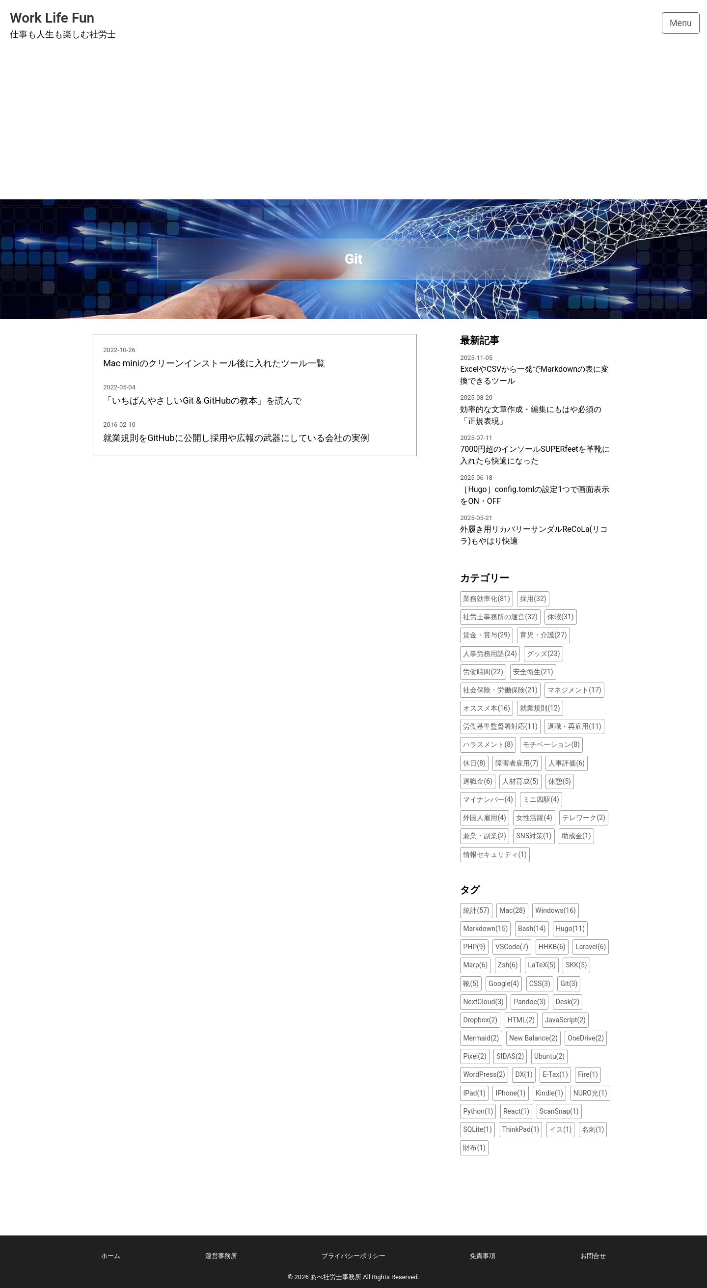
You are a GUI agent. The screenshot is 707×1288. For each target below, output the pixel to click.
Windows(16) (555, 910)
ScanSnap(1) (559, 1111)
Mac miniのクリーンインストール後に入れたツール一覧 (214, 363)
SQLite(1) (477, 1129)
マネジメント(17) (574, 690)
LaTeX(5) (542, 965)
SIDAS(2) (510, 1056)
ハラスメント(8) (488, 744)
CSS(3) (539, 983)
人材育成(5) (520, 781)
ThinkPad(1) (520, 1129)
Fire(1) (588, 1074)
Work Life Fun (52, 18)
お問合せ (593, 1256)
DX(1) (523, 1074)
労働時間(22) (483, 672)
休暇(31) (560, 617)
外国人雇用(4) (484, 818)
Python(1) (478, 1111)
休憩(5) (559, 781)
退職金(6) (477, 781)
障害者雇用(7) (517, 763)
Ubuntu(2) (549, 1056)
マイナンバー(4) (488, 799)
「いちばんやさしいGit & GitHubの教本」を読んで (202, 400)
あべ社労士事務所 (335, 1277)
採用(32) (533, 599)
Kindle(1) (549, 1093)
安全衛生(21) (533, 672)
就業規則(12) (540, 708)
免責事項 (482, 1256)
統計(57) (476, 910)
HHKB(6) (552, 947)
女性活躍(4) (534, 818)
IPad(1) (474, 1093)
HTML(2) (521, 1020)
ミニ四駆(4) (541, 799)
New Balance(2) (533, 1038)
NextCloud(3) (483, 1002)
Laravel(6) (590, 947)
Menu (681, 23)
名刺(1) (593, 1129)
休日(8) (474, 763)
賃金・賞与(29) (486, 635)
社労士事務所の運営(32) (500, 617)
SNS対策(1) (533, 836)
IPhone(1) (510, 1093)
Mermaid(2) (481, 1038)
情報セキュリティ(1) (495, 854)
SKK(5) (576, 965)
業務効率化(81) (486, 599)
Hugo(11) (570, 928)
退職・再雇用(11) (574, 726)
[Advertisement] (353, 125)
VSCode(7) (511, 947)
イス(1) (560, 1129)
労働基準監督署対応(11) (500, 726)
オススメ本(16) (486, 708)
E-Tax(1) (555, 1074)
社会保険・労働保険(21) (500, 690)
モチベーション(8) (551, 744)
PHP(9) (474, 947)
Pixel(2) (474, 1056)
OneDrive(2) (586, 1038)
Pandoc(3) (529, 1002)
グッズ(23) (543, 654)
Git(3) (568, 983)
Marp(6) (475, 965)
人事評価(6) (566, 763)
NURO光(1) (590, 1093)
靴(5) (471, 983)
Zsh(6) (508, 965)
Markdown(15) (485, 928)
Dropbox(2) (480, 1020)
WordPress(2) (484, 1074)
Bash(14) (532, 928)
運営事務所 (221, 1256)
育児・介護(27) (543, 635)
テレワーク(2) (583, 818)
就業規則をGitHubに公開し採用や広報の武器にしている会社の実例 (236, 438)
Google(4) (504, 983)
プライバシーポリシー (353, 1256)
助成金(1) (576, 836)
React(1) (516, 1111)
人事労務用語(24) (490, 654)
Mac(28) (512, 910)
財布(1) (474, 1147)
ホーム (110, 1256)
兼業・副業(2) (484, 836)
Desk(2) (567, 1002)
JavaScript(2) (565, 1020)
